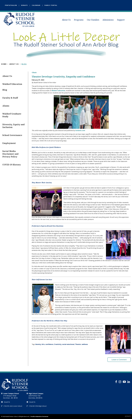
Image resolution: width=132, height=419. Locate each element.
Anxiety (38, 344)
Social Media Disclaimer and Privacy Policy (10, 154)
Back (34, 72)
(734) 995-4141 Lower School (11, 406)
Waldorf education (58, 90)
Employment (9, 143)
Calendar (36, 5)
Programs (78, 20)
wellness (85, 344)
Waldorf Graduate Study (11, 115)
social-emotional (68, 344)
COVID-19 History (11, 165)
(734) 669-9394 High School (36, 406)
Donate (24, 5)
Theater (78, 344)
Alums (5, 106)
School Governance (12, 135)
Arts (43, 344)
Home (4, 64)
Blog (24, 64)
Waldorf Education (12, 84)
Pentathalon (11, 5)
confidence (49, 344)
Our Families (93, 20)
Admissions (108, 20)
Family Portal (50, 5)
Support (121, 20)
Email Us (5, 402)
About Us (66, 20)
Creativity (57, 344)
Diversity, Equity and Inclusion (13, 125)
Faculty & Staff (10, 98)
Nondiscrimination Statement (39, 416)
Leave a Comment (119, 360)
